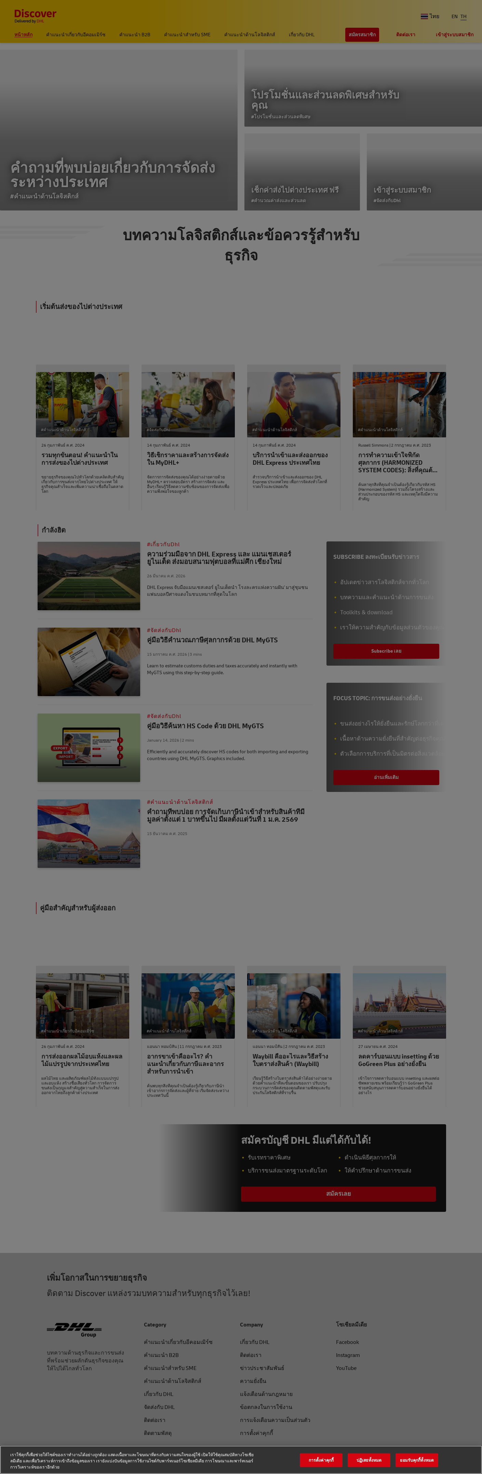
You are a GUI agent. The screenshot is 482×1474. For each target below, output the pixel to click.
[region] (241, 1460)
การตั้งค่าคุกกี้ (321, 1460)
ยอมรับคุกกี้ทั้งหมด (417, 1460)
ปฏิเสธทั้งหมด (369, 1460)
